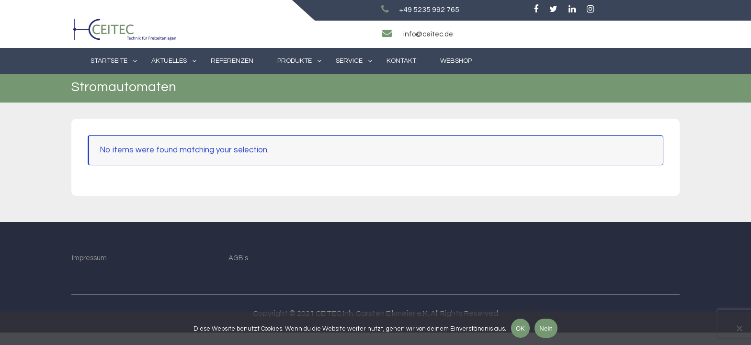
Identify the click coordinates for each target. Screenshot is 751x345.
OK (520, 328)
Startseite (109, 61)
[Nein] (739, 328)
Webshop (456, 61)
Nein (546, 328)
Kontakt (401, 61)
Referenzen (232, 61)
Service (349, 61)
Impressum (89, 258)
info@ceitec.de (428, 34)
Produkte (294, 61)
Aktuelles (169, 61)
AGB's (238, 258)
